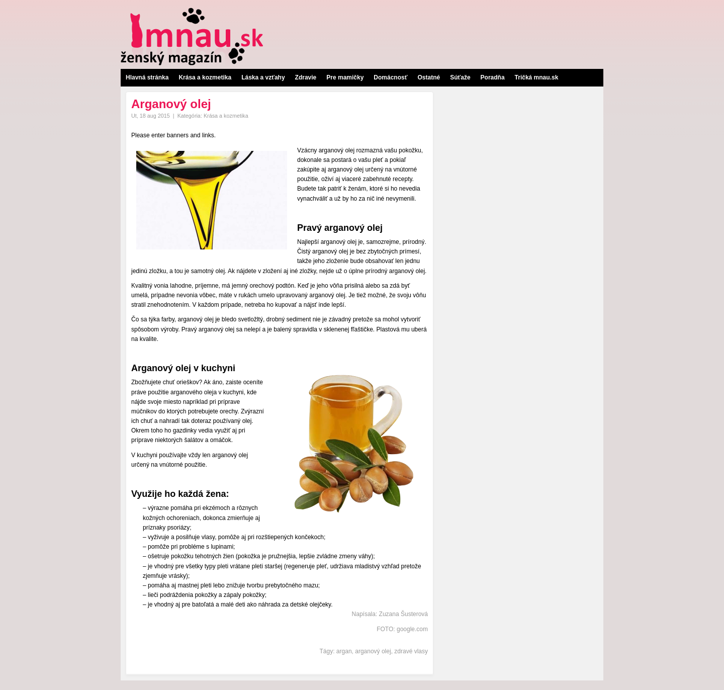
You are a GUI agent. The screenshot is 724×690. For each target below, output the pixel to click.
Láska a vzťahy (263, 77)
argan (344, 651)
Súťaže (460, 77)
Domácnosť (390, 77)
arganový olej (373, 651)
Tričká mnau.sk (537, 77)
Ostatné (428, 77)
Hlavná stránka (147, 77)
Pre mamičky (345, 77)
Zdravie (306, 77)
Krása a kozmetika (204, 77)
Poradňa (493, 77)
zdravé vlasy (411, 651)
